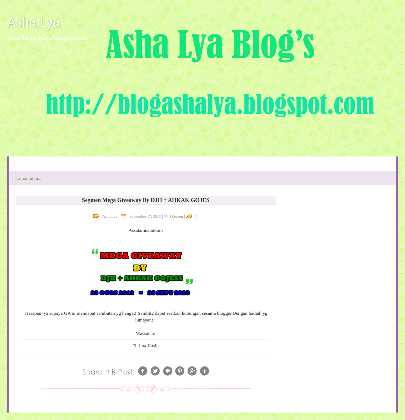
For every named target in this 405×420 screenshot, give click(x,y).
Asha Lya (33, 22)
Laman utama (28, 178)
